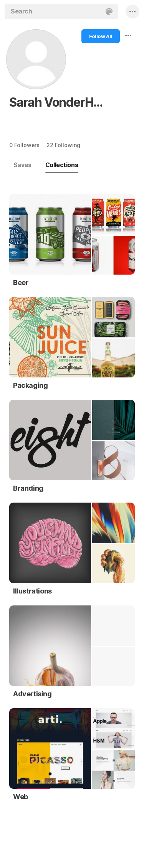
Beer (20, 282)
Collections (61, 165)
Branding (28, 488)
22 (63, 145)
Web (20, 797)
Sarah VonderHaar (59, 102)
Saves (22, 165)
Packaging (30, 385)
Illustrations (32, 591)
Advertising (32, 694)
